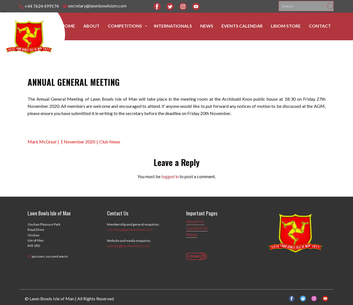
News (206, 25)
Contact (320, 25)
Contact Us (197, 228)
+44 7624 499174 (39, 6)
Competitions (125, 25)
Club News (109, 141)
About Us (195, 221)
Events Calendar (242, 25)
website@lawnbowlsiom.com (128, 246)
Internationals (173, 25)
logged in (170, 176)
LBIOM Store (286, 25)
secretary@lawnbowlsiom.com (95, 6)
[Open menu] (3, 12)
